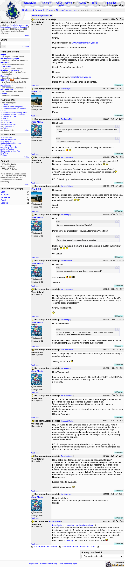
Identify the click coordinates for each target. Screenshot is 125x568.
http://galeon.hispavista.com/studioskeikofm (73, 525)
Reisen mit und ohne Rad (10, 151)
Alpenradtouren (6, 137)
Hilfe (94, 2)
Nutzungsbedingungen (68, 564)
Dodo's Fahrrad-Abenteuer (10, 143)
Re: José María (67, 157)
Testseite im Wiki (9, 124)
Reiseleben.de (6, 141)
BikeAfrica (4, 153)
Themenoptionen (42, 15)
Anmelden (111, 2)
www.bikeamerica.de (8, 139)
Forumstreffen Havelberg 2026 (15, 113)
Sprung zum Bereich (92, 552)
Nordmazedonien (9, 116)
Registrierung (29, 2)
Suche (82, 2)
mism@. (70, 540)
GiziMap (6, 120)
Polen (5, 128)
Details (26, 35)
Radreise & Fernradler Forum (37, 10)
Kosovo (6, 118)
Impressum (33, 564)
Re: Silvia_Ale (66, 494)
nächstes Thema (90, 546)
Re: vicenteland (67, 395)
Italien (5, 105)
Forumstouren (8, 126)
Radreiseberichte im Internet (14, 114)
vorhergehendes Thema (44, 546)
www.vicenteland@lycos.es (85, 43)
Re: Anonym (65, 89)
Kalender (47, 2)
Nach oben (35, 85)
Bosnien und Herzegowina (13, 107)
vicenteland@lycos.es (80, 77)
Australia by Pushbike (8, 147)
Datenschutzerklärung (48, 564)
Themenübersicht (68, 546)
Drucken (119, 85)
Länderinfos (7, 122)
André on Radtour (7, 149)
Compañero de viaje (66, 10)
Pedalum (3, 155)
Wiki (61, 5)
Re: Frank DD (66, 119)
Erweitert (25, 47)
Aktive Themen (64, 2)
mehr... (26, 130)
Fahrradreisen (5, 145)
